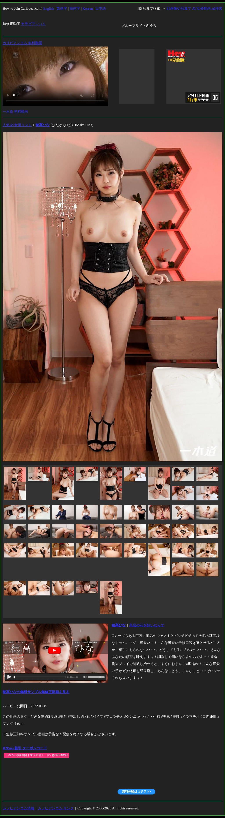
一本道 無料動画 (15, 111)
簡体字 (74, 8)
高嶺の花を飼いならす (146, 625)
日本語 (100, 8)
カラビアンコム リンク (56, 808)
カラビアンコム (33, 24)
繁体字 (61, 8)
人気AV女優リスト (17, 125)
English (48, 8)
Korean (88, 8)
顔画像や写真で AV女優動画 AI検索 (194, 8)
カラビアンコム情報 (18, 808)
